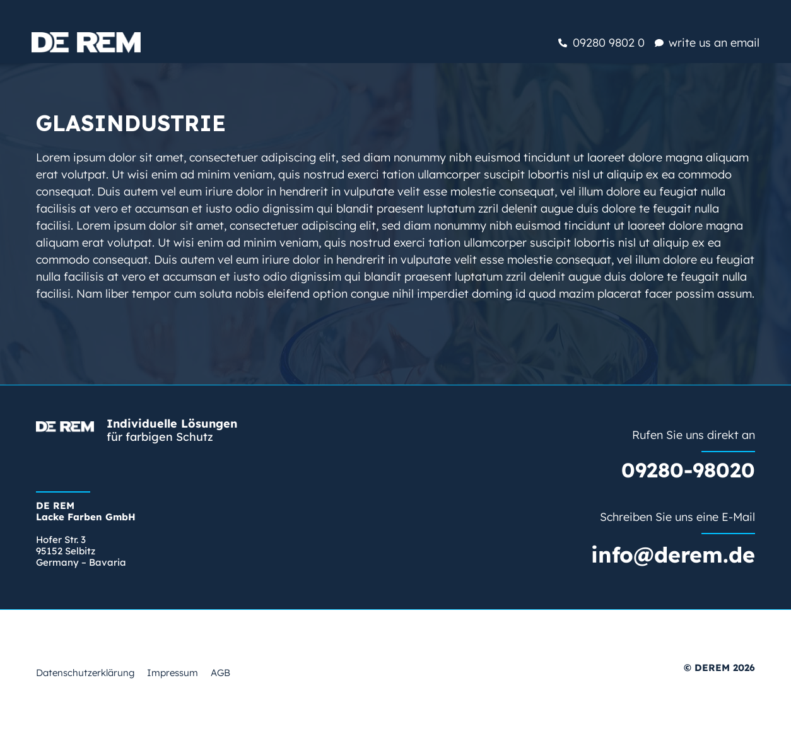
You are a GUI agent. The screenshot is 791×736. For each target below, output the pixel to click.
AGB (220, 673)
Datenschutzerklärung (85, 673)
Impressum (172, 673)
